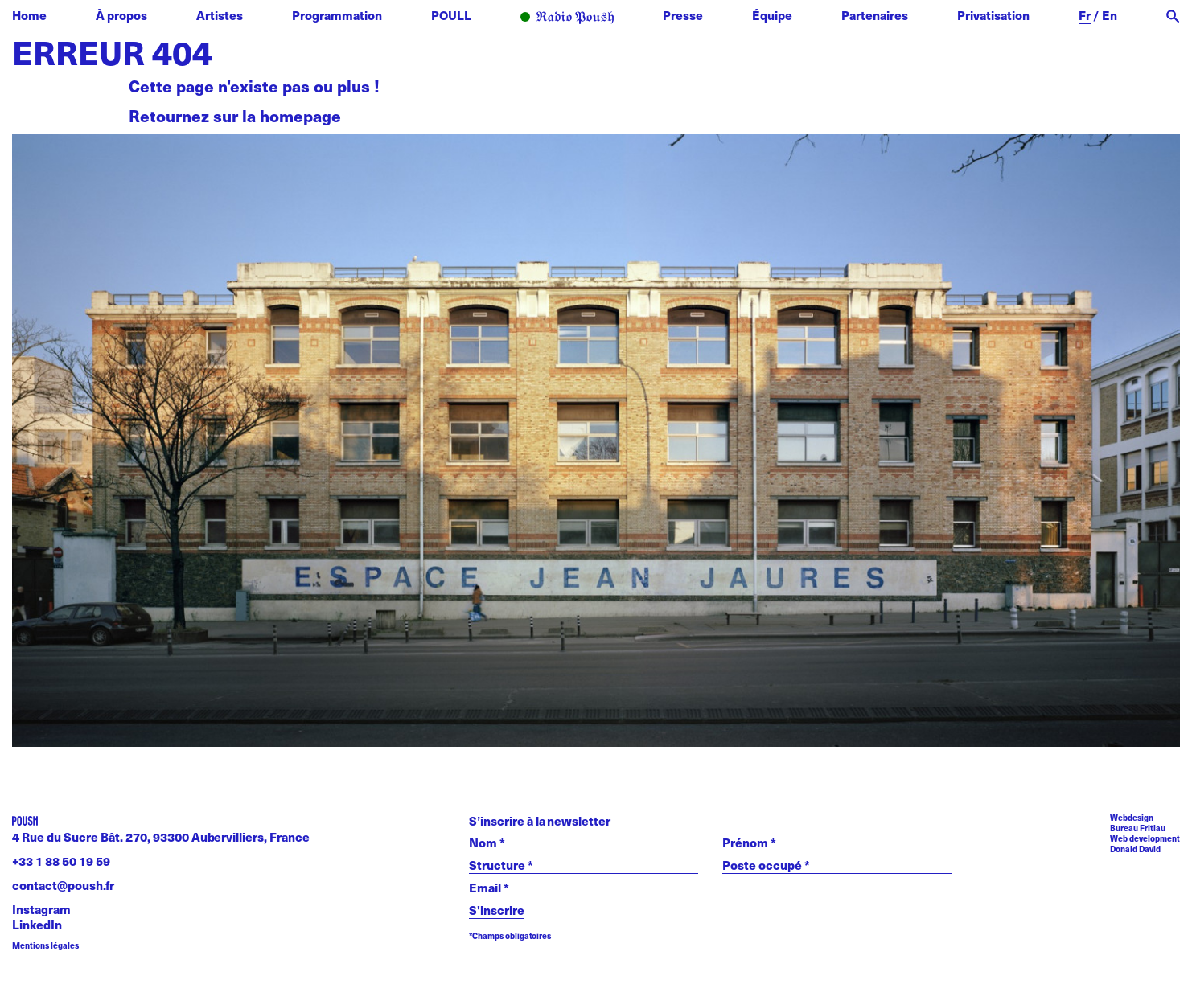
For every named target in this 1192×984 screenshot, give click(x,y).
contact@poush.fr (63, 884)
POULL (451, 14)
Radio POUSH (567, 18)
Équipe (772, 14)
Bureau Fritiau (1137, 828)
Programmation (337, 14)
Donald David (1135, 849)
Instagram (41, 908)
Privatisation (993, 14)
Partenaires (874, 14)
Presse (683, 14)
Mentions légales (45, 946)
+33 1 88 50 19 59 (61, 860)
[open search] (1173, 16)
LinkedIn (37, 924)
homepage (300, 115)
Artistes (219, 14)
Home (29, 14)
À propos (121, 14)
